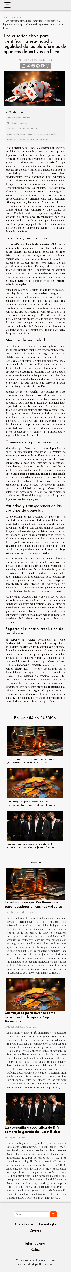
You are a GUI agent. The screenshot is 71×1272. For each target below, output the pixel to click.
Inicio (5, 17)
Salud (35, 1250)
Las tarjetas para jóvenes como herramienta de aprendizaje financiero (30, 1017)
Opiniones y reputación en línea (22, 128)
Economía (17, 17)
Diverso (35, 1231)
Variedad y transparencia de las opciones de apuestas (32, 134)
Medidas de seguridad (17, 123)
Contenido (16, 112)
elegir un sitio (44, 495)
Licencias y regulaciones (18, 117)
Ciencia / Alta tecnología (35, 1224)
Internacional (35, 1244)
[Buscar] (31, 1214)
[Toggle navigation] (7, 5)
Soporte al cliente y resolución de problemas (28, 139)
